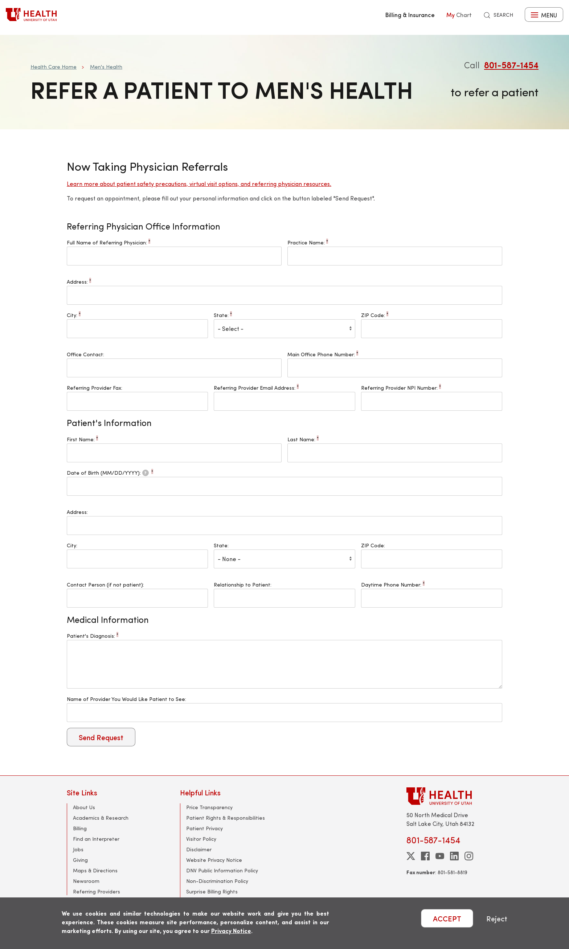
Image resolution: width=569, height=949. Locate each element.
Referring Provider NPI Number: (401, 387)
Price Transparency (209, 807)
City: (74, 315)
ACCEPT (447, 918)
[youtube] (439, 856)
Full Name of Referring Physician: (108, 242)
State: (223, 315)
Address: (79, 281)
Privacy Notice (231, 930)
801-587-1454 (511, 64)
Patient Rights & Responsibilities (225, 817)
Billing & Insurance (410, 15)
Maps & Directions (95, 870)
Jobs (78, 849)
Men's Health (106, 66)
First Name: (82, 439)
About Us (84, 807)
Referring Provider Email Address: (256, 387)
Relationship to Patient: (242, 584)
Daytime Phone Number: (393, 584)
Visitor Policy (201, 838)
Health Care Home (53, 66)
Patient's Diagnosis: (92, 635)
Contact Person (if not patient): (105, 584)
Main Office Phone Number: (322, 354)
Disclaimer (199, 849)
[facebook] (425, 856)
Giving (80, 859)
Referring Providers (96, 891)
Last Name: (303, 439)
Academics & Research (100, 817)
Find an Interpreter (96, 838)
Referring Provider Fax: (94, 387)
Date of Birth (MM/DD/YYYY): (110, 472)
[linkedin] (454, 856)
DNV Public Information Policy (222, 870)
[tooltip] (145, 473)
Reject (496, 918)
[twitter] (410, 856)
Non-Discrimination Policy (217, 880)
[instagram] (468, 856)
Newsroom (86, 880)
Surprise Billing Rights (212, 891)
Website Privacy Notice (214, 859)
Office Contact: (85, 354)
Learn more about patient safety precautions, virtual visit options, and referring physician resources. (199, 183)
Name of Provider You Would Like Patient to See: (126, 698)
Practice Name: (307, 242)
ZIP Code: (374, 315)
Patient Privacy (204, 828)
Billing (80, 828)
